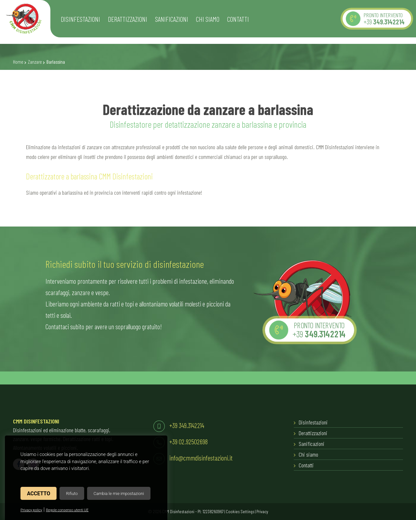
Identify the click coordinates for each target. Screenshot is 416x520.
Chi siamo (308, 454)
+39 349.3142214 (186, 425)
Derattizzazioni (313, 432)
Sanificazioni (311, 443)
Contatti (306, 465)
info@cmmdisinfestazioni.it (201, 457)
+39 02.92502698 (188, 441)
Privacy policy (31, 510)
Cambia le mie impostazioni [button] (119, 493)
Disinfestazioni (313, 422)
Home (18, 62)
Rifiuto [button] (72, 493)
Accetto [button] (38, 493)
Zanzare (35, 62)
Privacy (262, 511)
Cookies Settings (240, 511)
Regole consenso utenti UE (67, 510)
